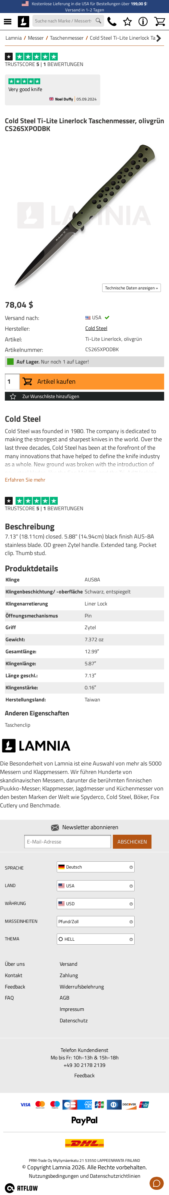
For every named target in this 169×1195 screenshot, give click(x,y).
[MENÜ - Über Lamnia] (143, 21)
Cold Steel (96, 328)
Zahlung (69, 975)
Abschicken (132, 841)
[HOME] (23, 21)
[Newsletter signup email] (68, 841)
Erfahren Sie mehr (25, 480)
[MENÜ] (7, 21)
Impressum (72, 1009)
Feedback (15, 986)
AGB (64, 998)
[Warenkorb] (159, 21)
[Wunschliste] (127, 21)
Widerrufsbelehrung (82, 986)
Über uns (15, 964)
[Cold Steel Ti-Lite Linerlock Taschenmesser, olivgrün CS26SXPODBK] (84, 215)
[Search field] (68, 21)
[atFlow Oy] (23, 1191)
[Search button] (99, 21)
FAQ (9, 998)
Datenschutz (74, 1020)
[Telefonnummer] (112, 21)
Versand (68, 964)
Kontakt (13, 975)
